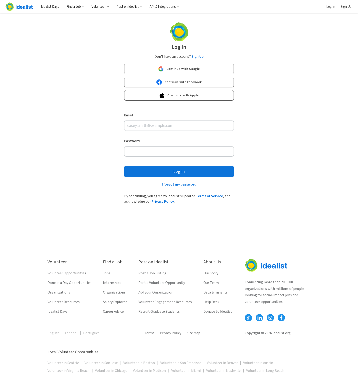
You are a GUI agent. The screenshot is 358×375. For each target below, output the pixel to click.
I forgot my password (179, 184)
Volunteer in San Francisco (180, 362)
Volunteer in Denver (222, 362)
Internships (112, 282)
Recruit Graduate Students (159, 311)
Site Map (193, 333)
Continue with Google (179, 69)
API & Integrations (164, 6)
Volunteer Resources (63, 301)
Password (132, 141)
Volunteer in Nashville (223, 370)
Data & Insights (215, 292)
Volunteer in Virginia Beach (68, 370)
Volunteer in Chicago (111, 370)
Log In (330, 6)
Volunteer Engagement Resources (165, 301)
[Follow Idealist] (248, 317)
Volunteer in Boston (139, 362)
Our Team (211, 282)
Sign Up (346, 6)
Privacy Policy (163, 201)
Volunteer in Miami (186, 370)
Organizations (58, 292)
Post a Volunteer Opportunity (161, 282)
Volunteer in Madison (149, 370)
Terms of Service (209, 196)
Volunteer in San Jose (101, 362)
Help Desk (211, 301)
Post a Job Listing (152, 273)
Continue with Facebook (179, 82)
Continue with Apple (179, 95)
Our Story (210, 273)
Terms (149, 333)
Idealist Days (50, 6)
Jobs (106, 273)
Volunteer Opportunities (66, 273)
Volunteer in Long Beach (265, 370)
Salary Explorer (115, 301)
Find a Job (75, 6)
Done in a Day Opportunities (69, 282)
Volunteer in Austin (258, 362)
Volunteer (100, 6)
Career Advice (113, 311)
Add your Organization (155, 292)
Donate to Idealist (217, 311)
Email (128, 115)
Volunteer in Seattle (63, 362)
